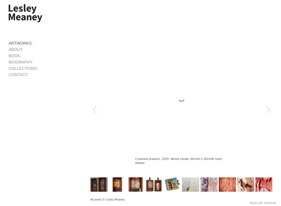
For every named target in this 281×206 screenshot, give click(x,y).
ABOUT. (16, 49)
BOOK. (15, 56)
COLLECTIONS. (23, 68)
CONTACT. (18, 74)
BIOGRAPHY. (21, 62)
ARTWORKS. (21, 43)
